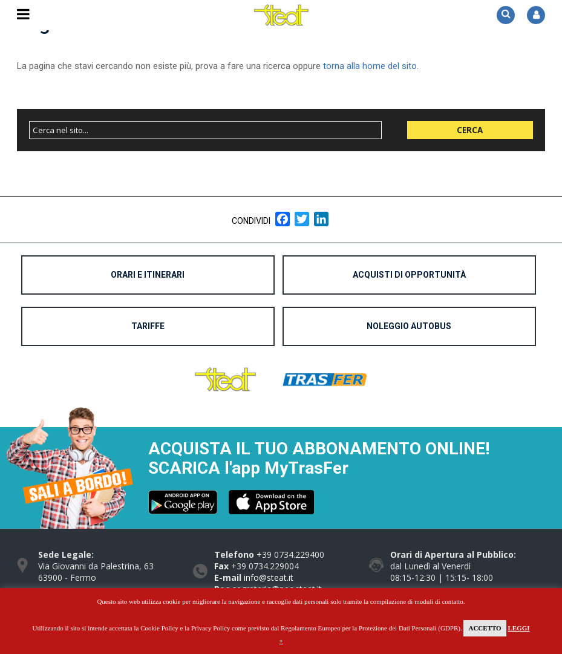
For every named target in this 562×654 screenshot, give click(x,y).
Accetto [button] (484, 628)
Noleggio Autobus (409, 326)
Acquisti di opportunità (409, 275)
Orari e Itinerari (148, 275)
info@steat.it (268, 577)
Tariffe (148, 326)
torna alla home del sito (370, 65)
